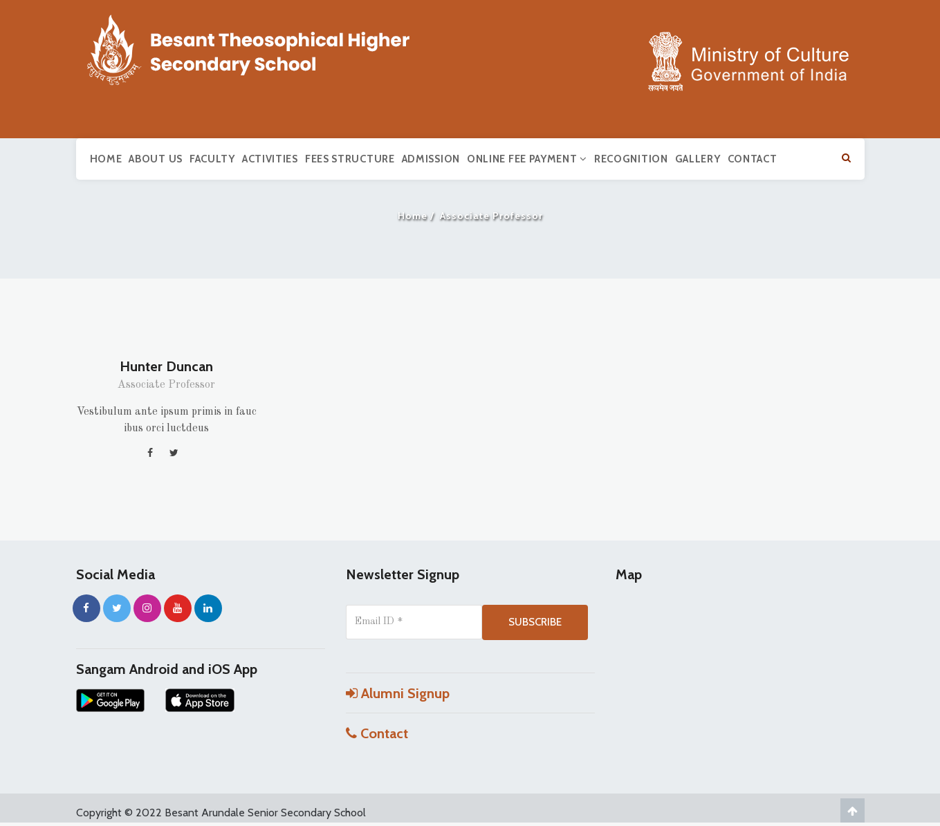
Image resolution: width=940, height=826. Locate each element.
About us (156, 159)
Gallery (698, 159)
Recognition (631, 159)
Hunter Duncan (166, 366)
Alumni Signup (398, 693)
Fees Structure (350, 159)
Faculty (212, 159)
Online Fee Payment (527, 159)
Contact (752, 159)
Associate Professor (166, 385)
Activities (270, 159)
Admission (431, 159)
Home (106, 159)
